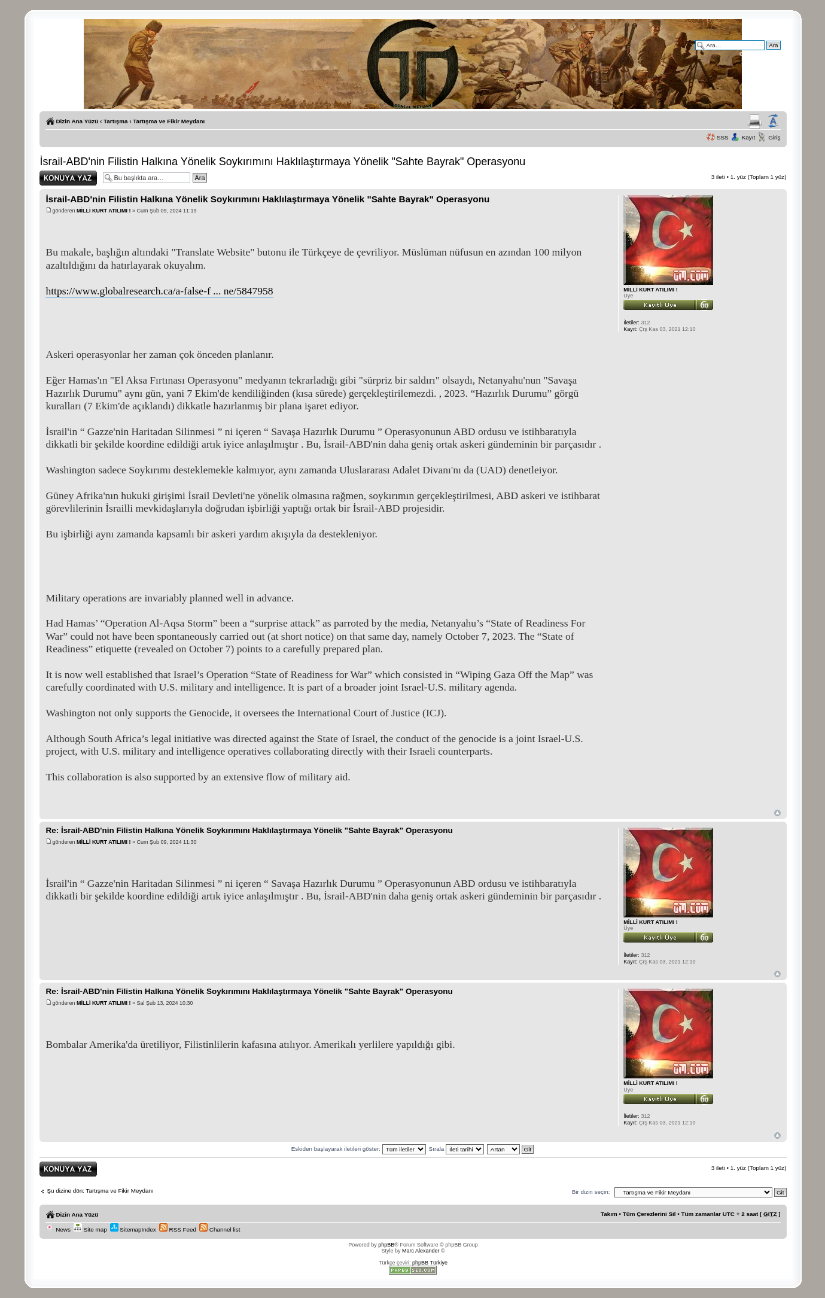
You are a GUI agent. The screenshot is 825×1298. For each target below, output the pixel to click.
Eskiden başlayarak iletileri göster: (358, 1148)
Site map (90, 1229)
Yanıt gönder (68, 178)
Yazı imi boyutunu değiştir (773, 121)
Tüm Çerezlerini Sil (649, 1214)
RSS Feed (177, 1229)
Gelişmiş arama (760, 53)
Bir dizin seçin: (591, 1191)
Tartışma (115, 121)
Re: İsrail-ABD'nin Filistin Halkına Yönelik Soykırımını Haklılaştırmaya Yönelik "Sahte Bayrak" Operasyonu (248, 830)
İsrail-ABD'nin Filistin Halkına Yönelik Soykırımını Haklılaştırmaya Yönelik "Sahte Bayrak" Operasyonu (282, 162)
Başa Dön (777, 813)
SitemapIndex (133, 1229)
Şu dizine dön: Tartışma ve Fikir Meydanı (100, 1190)
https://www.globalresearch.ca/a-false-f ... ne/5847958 (159, 291)
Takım (609, 1214)
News (57, 1229)
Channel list (219, 1229)
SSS (723, 137)
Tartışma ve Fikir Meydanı (169, 121)
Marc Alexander (421, 1251)
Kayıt (749, 137)
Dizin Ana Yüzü (77, 121)
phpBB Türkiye (429, 1263)
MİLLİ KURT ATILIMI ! (103, 211)
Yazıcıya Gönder (754, 121)
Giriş (774, 137)
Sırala (457, 1148)
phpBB (386, 1245)
